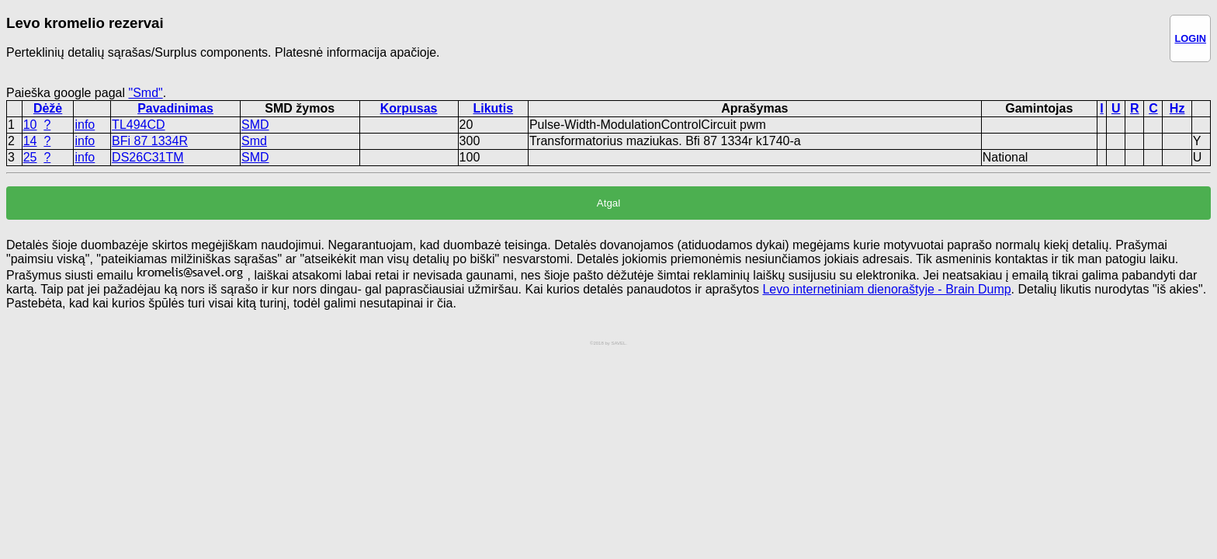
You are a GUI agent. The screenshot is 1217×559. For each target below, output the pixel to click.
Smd (254, 141)
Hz (1177, 108)
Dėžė (47, 108)
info (85, 124)
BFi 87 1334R (150, 141)
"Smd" (145, 92)
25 (30, 157)
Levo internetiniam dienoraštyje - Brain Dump (886, 289)
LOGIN (1190, 38)
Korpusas (409, 108)
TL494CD (138, 124)
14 (30, 141)
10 (30, 124)
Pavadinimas (175, 108)
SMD (255, 124)
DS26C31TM (147, 157)
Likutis (493, 108)
